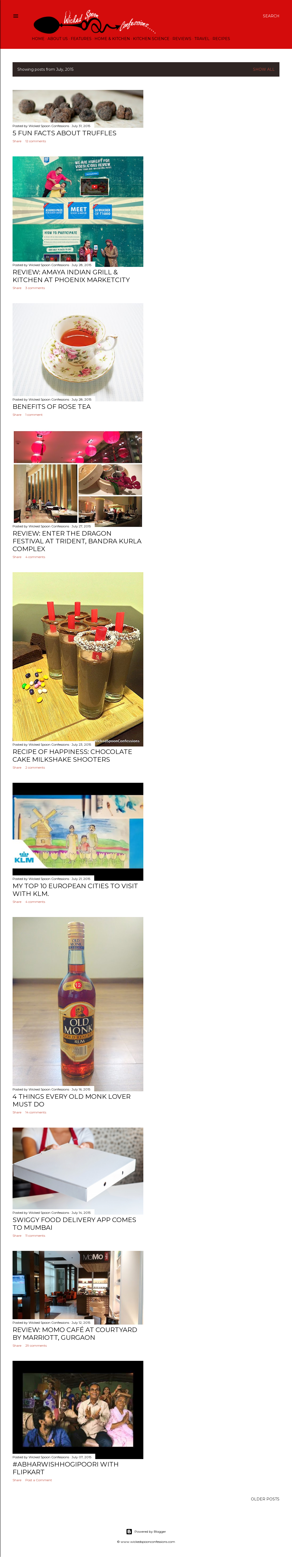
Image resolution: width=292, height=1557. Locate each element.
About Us (58, 38)
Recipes (221, 38)
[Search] (271, 16)
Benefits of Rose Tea (52, 406)
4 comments (35, 557)
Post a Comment (38, 1480)
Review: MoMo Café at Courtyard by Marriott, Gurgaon (75, 1333)
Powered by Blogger (146, 1531)
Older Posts (265, 1499)
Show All (264, 69)
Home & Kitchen (112, 38)
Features (81, 38)
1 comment (34, 415)
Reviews (181, 38)
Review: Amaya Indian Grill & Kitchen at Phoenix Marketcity (71, 276)
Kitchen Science (151, 38)
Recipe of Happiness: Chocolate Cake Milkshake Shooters (72, 755)
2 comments (35, 767)
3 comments (35, 288)
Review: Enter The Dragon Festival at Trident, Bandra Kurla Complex (77, 541)
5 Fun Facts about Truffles (64, 133)
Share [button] (17, 141)
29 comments (36, 1345)
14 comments (35, 1112)
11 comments (35, 1236)
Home (38, 38)
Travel (202, 38)
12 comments (35, 141)
